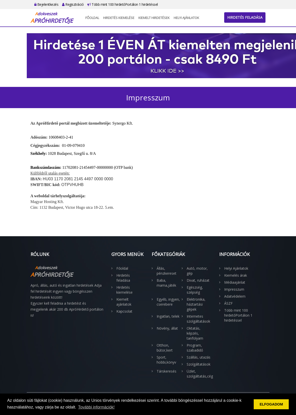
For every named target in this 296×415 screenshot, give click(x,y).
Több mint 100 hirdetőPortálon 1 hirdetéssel (122, 4)
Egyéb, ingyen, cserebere (168, 302)
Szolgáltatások (198, 364)
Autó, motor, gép (197, 271)
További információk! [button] (96, 407)
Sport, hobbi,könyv (166, 360)
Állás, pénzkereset (166, 271)
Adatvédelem (234, 296)
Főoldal (92, 17)
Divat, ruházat (198, 280)
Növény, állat (167, 328)
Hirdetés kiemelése (118, 17)
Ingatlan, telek (168, 316)
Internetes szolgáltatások (198, 319)
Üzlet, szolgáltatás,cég (199, 374)
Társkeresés (166, 371)
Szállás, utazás (198, 357)
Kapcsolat (124, 311)
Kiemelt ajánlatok (123, 302)
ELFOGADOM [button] (271, 404)
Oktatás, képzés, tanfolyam (195, 333)
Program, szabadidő (195, 348)
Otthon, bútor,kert (165, 348)
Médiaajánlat (234, 282)
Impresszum (234, 289)
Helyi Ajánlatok (186, 17)
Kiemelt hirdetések (154, 17)
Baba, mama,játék (166, 283)
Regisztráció (73, 4)
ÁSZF (228, 303)
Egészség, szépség (195, 290)
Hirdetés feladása (244, 17)
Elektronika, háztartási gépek (196, 304)
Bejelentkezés (46, 4)
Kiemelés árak (235, 275)
